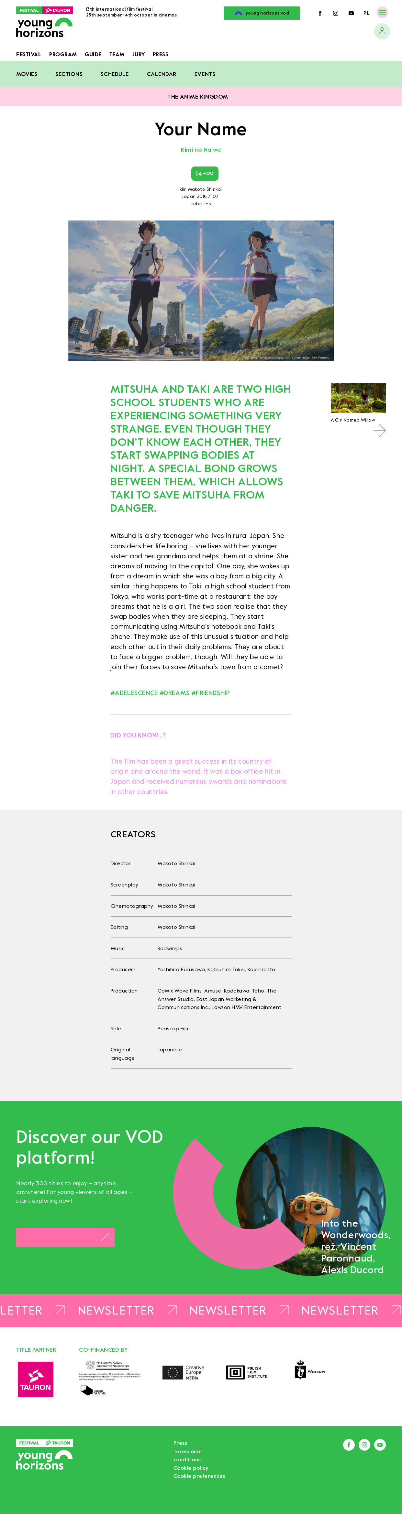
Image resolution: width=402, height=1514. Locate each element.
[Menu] (382, 12)
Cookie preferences (199, 1476)
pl (366, 13)
